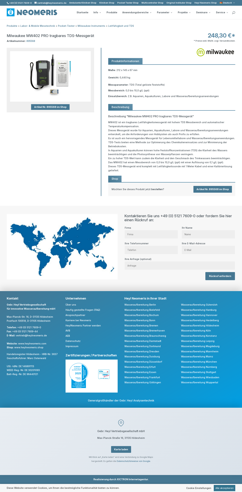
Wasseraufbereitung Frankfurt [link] (142, 377)
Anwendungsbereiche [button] (136, 12)
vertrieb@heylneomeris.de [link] (31, 335)
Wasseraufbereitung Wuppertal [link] (199, 382)
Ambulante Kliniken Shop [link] (82, 3)
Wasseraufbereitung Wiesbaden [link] (200, 377)
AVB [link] (68, 330)
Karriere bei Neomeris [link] (78, 320)
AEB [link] (68, 335)
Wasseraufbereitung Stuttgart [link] (198, 372)
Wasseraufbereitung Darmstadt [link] (142, 341)
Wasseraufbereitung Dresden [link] (141, 351)
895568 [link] (30, 41)
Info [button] (97, 12)
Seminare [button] (203, 12)
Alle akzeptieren (224, 488)
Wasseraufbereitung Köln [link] (196, 330)
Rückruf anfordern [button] (220, 276)
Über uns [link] (71, 304)
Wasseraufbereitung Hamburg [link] (198, 309)
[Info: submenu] (100, 12)
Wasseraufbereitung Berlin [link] (140, 304)
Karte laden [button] (121, 449)
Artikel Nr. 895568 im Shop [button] (50, 107)
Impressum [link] (72, 346)
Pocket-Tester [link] (66, 25)
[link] (227, 3)
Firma (151, 231)
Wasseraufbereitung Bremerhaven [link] (144, 330)
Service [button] (222, 12)
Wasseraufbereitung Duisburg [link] (142, 356)
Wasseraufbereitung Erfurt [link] (140, 366)
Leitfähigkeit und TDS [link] (121, 25)
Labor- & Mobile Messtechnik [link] (37, 25)
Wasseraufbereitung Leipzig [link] (197, 341)
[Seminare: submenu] (209, 12)
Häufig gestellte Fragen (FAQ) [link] (83, 309)
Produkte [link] (112, 12)
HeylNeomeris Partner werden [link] (83, 325)
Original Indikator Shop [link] (178, 3)
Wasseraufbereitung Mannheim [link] (199, 351)
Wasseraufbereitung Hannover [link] (199, 315)
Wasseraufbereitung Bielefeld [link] (142, 309)
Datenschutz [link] (73, 341)
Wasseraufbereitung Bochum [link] (141, 315)
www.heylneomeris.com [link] (32, 343)
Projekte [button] (184, 12)
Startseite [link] (82, 12)
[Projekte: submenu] (189, 12)
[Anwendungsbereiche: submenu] (150, 12)
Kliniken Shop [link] (106, 3)
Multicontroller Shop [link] (152, 3)
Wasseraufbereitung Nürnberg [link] (199, 366)
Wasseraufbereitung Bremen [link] (141, 325)
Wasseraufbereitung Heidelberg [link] (200, 320)
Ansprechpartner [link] (75, 315)
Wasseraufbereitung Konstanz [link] (199, 335)
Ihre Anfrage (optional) (180, 262)
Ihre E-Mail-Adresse (208, 246)
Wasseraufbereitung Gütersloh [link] (199, 304)
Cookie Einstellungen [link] (198, 488)
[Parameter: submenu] (171, 12)
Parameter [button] (164, 12)
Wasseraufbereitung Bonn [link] (139, 320)
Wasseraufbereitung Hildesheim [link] (200, 325)
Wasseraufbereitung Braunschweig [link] (145, 335)
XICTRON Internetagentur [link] (132, 479)
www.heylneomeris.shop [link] (28, 347)
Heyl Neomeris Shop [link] (205, 3)
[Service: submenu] (227, 12)
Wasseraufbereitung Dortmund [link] (142, 346)
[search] (234, 13)
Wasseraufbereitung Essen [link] (140, 372)
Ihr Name (208, 231)
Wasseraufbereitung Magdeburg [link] (200, 346)
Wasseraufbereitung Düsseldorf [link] (143, 361)
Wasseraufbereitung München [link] (199, 361)
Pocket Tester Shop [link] (127, 3)
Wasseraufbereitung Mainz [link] (197, 356)
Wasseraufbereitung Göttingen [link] (142, 382)
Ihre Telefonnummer (151, 246)
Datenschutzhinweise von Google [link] (133, 461)
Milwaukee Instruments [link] (91, 25)
